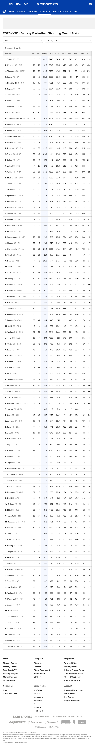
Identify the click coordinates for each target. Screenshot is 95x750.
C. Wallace (9, 332)
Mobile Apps (9, 680)
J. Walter (8, 486)
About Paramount (42, 670)
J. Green (8, 184)
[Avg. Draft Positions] (62, 11)
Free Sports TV (10, 670)
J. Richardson (10, 617)
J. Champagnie (11, 249)
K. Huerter (9, 291)
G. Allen (8, 166)
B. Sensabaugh (11, 237)
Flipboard (38, 711)
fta (88, 54)
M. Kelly (8, 635)
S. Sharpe (9, 154)
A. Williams (9, 207)
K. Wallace (9, 593)
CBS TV (37, 677)
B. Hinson (9, 362)
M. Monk (8, 267)
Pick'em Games (10, 663)
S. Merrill (8, 255)
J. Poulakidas (10, 474)
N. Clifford (9, 356)
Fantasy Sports (10, 666)
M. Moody (9, 279)
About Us (38, 663)
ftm (82, 54)
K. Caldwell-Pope (12, 403)
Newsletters (69, 693)
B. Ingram (9, 89)
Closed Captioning (72, 677)
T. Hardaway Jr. (11, 296)
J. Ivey (7, 445)
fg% (76, 54)
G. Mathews (10, 599)
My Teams (69, 697)
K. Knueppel (10, 148)
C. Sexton (9, 213)
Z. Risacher (9, 385)
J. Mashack (9, 480)
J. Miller (8, 338)
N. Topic (8, 463)
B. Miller (8, 130)
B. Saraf (8, 427)
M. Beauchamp (11, 522)
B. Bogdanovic (11, 468)
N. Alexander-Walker (13, 118)
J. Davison (9, 646)
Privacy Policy (70, 666)
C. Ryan (8, 261)
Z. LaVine (9, 190)
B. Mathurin (10, 178)
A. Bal (7, 302)
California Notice (72, 680)
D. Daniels (9, 124)
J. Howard (9, 563)
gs (38, 54)
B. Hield (8, 498)
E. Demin (9, 273)
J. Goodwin (9, 308)
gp (33, 54)
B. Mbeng (9, 231)
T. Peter (8, 581)
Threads (37, 707)
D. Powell (9, 528)
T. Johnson (9, 320)
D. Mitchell (9, 65)
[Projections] (44, 11)
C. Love (8, 350)
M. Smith (8, 326)
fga (70, 54)
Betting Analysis (10, 673)
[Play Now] (21, 11)
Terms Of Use (70, 663)
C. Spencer (9, 196)
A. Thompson (10, 71)
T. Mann (8, 391)
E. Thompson (10, 492)
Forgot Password (72, 700)
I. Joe (7, 374)
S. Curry (8, 534)
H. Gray (8, 557)
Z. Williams (9, 421)
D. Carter (8, 344)
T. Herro (8, 95)
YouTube (38, 690)
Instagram (38, 697)
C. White (8, 172)
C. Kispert (9, 451)
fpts (44, 54)
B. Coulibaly (10, 225)
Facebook (38, 700)
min (51, 54)
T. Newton (9, 409)
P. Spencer (9, 397)
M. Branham (10, 611)
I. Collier (8, 160)
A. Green (8, 368)
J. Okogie (9, 551)
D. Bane (8, 113)
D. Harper (9, 219)
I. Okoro (8, 415)
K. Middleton (10, 314)
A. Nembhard (10, 83)
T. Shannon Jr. (10, 575)
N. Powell (9, 142)
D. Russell (9, 285)
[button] (76, 11)
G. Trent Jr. (9, 516)
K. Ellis (8, 510)
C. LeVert (9, 439)
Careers (37, 666)
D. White (8, 101)
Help (5, 690)
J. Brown (8, 59)
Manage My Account (73, 690)
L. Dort (8, 433)
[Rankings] (32, 11)
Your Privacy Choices (74, 673)
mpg (57, 54)
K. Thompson (10, 379)
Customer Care (10, 693)
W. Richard (9, 504)
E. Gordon (9, 629)
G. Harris (8, 640)
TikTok (37, 693)
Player (8, 54)
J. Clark (8, 623)
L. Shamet (9, 457)
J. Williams (9, 107)
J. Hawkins (9, 587)
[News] (11, 11)
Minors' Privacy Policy (74, 670)
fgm (64, 54)
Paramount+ (39, 673)
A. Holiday (9, 569)
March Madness (10, 677)
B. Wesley (9, 546)
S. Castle (8, 77)
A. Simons (9, 243)
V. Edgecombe (11, 136)
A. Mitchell (9, 202)
